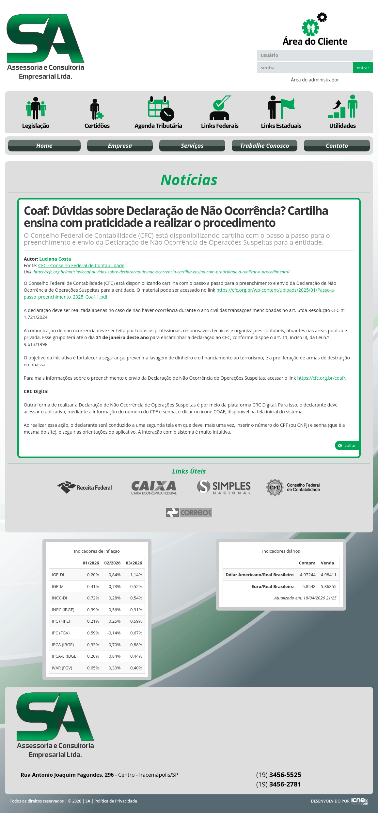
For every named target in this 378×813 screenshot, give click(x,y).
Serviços (192, 145)
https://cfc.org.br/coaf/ (321, 378)
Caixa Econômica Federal (154, 487)
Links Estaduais (281, 112)
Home (44, 145)
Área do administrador (315, 80)
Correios (189, 512)
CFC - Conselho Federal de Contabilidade (81, 265)
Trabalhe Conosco (264, 145)
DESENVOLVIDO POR (330, 801)
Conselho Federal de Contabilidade (293, 487)
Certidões (97, 112)
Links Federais (219, 112)
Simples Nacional (224, 487)
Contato (337, 145)
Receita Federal (84, 487)
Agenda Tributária (158, 112)
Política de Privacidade (115, 801)
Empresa (120, 145)
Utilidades (342, 112)
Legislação (36, 112)
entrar (363, 68)
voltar (347, 445)
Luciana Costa (55, 259)
